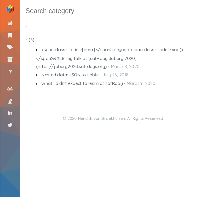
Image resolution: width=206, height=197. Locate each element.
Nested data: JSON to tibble (69, 74)
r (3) (29, 39)
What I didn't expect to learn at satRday (82, 83)
